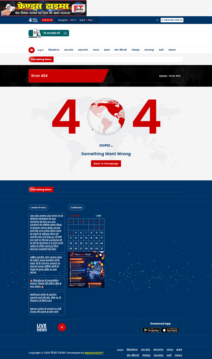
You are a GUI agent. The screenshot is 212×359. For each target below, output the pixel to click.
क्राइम (107, 50)
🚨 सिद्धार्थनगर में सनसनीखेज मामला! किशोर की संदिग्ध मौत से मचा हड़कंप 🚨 (45, 283)
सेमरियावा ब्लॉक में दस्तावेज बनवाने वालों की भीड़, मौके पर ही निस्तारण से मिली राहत (45, 297)
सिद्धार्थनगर (53, 50)
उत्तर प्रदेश (68, 50)
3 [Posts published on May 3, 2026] (101, 227)
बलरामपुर (149, 50)
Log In (40, 50)
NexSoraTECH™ (94, 352)
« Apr (98, 215)
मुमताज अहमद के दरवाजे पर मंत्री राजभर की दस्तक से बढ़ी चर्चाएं (45, 310)
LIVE (42, 327)
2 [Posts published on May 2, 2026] (96, 227)
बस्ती (161, 50)
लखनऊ (172, 50)
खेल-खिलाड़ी (121, 50)
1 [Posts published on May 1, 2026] (91, 227)
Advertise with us (172, 20)
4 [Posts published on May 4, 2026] (71, 232)
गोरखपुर (135, 50)
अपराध (96, 50)
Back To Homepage (106, 163)
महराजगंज (83, 50)
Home (163, 75)
